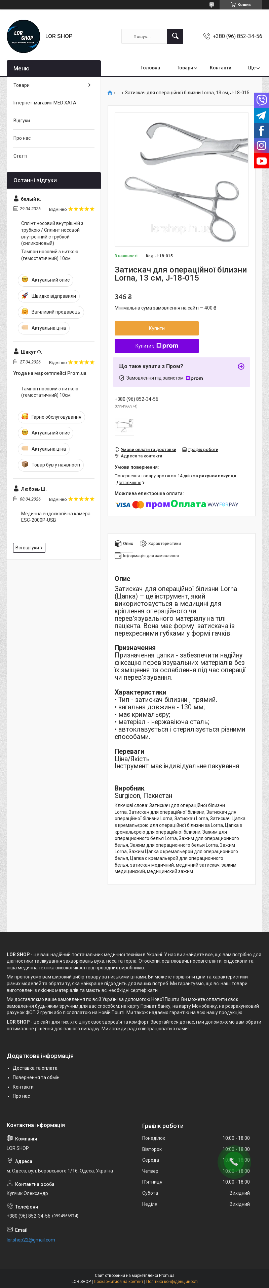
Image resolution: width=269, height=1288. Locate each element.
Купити (157, 328)
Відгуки (21, 120)
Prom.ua (167, 1275)
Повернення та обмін (36, 1077)
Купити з (157, 346)
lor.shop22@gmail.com (31, 1240)
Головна (150, 67)
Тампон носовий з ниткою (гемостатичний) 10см (49, 255)
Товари (185, 67)
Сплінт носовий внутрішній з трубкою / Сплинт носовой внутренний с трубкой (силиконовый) (52, 233)
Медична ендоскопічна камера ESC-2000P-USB (55, 517)
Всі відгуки (27, 547)
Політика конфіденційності (172, 1281)
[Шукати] (175, 36)
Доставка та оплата (35, 1068)
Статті (20, 156)
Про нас (22, 138)
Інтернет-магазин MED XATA (44, 102)
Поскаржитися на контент (118, 1281)
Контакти (220, 67)
